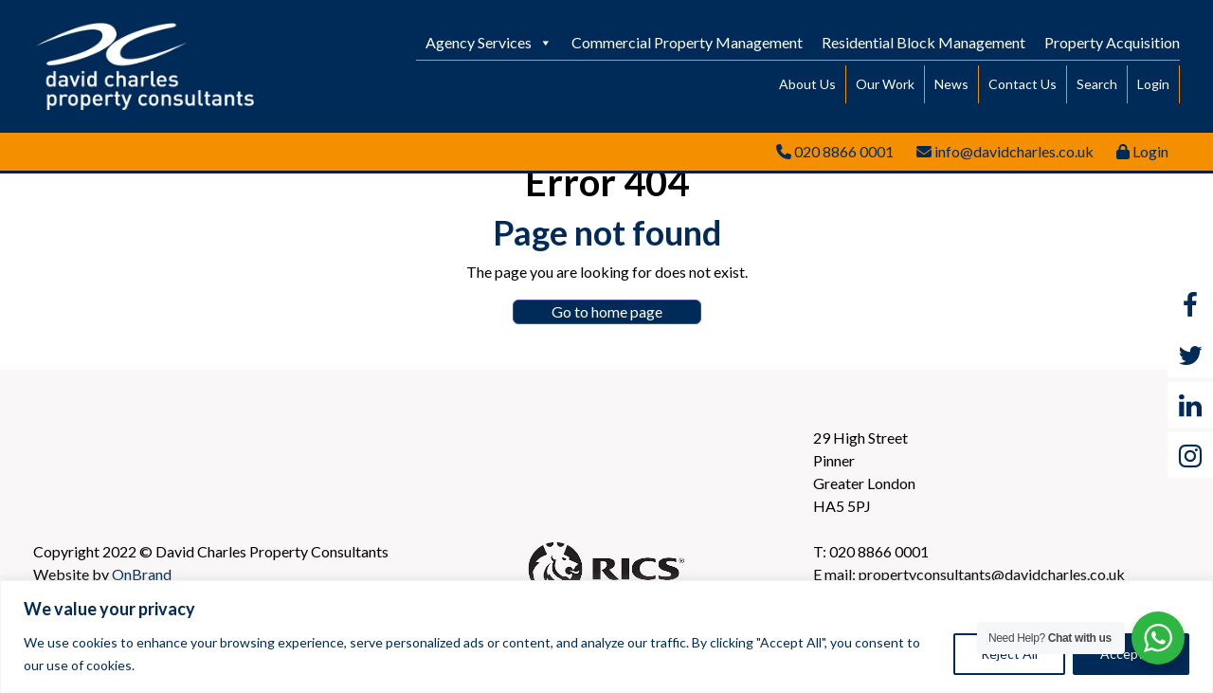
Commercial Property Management (687, 42)
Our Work (885, 84)
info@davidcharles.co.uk (1014, 151)
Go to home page (607, 311)
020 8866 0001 (844, 151)
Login (1153, 84)
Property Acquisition (1112, 42)
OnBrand (142, 574)
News (951, 84)
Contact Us (1022, 84)
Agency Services (488, 42)
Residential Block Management (923, 42)
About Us (807, 84)
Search (1097, 84)
